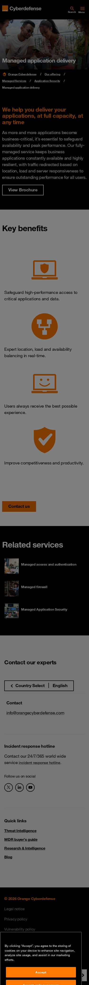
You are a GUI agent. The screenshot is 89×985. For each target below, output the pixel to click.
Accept (41, 979)
